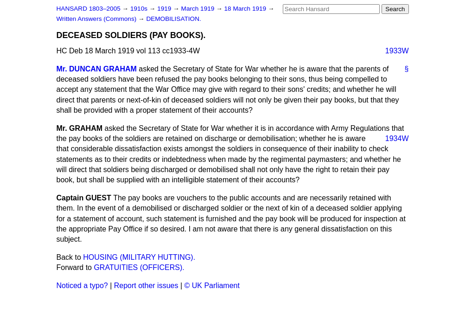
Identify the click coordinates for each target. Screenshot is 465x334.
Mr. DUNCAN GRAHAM (97, 69)
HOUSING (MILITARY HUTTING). (139, 257)
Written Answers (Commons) (98, 18)
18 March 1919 (246, 8)
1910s (139, 8)
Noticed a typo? (82, 285)
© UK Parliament (212, 285)
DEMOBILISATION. (173, 18)
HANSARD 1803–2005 (89, 8)
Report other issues (146, 285)
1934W (397, 138)
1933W (397, 51)
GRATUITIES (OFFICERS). (139, 267)
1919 (165, 8)
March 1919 (199, 8)
